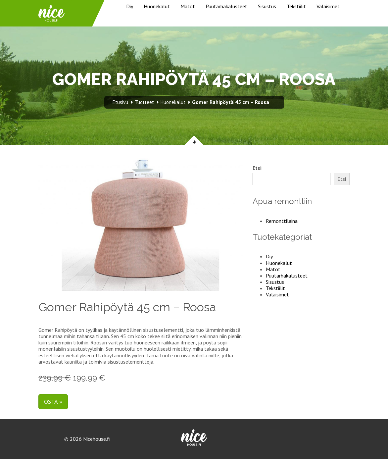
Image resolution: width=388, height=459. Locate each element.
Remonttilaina (282, 221)
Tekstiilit (296, 6)
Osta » (53, 401)
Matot (187, 6)
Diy (129, 6)
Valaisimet (328, 6)
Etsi (257, 168)
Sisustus (267, 6)
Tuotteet (144, 102)
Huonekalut (157, 6)
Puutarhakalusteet (226, 6)
